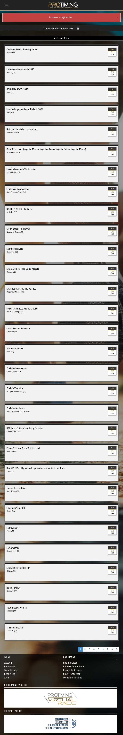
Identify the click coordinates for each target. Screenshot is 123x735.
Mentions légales (72, 677)
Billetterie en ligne (73, 666)
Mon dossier (11, 670)
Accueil (8, 662)
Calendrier (9, 666)
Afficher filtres (61, 38)
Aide (6, 677)
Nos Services (70, 662)
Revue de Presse (72, 670)
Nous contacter (71, 673)
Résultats (9, 673)
